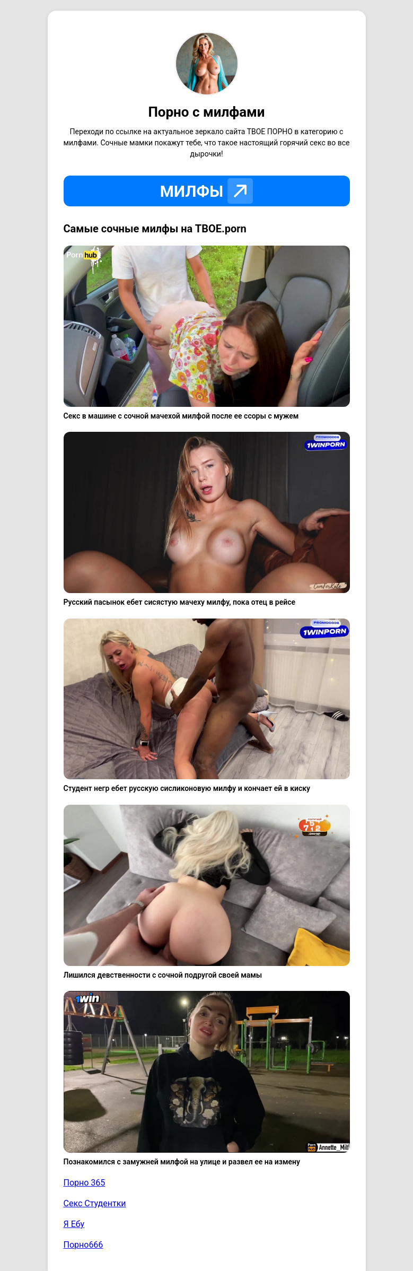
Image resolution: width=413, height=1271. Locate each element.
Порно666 (83, 1245)
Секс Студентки (95, 1203)
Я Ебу (74, 1224)
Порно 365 (85, 1183)
